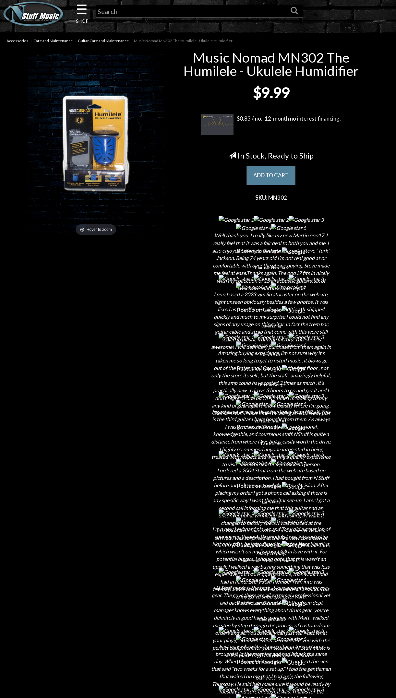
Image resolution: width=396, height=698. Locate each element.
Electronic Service (72, 681)
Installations (71, 658)
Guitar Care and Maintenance (103, 41)
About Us (71, 590)
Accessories (17, 41)
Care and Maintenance (53, 41)
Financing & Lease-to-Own (198, 590)
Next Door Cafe (72, 624)
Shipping (198, 601)
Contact (71, 601)
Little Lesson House (71, 635)
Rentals (71, 647)
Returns (198, 613)
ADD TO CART (271, 176)
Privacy (198, 624)
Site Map (198, 658)
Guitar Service (71, 669)
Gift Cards (198, 635)
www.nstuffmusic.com (330, 635)
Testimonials (198, 647)
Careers (72, 613)
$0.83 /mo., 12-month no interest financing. (271, 125)
